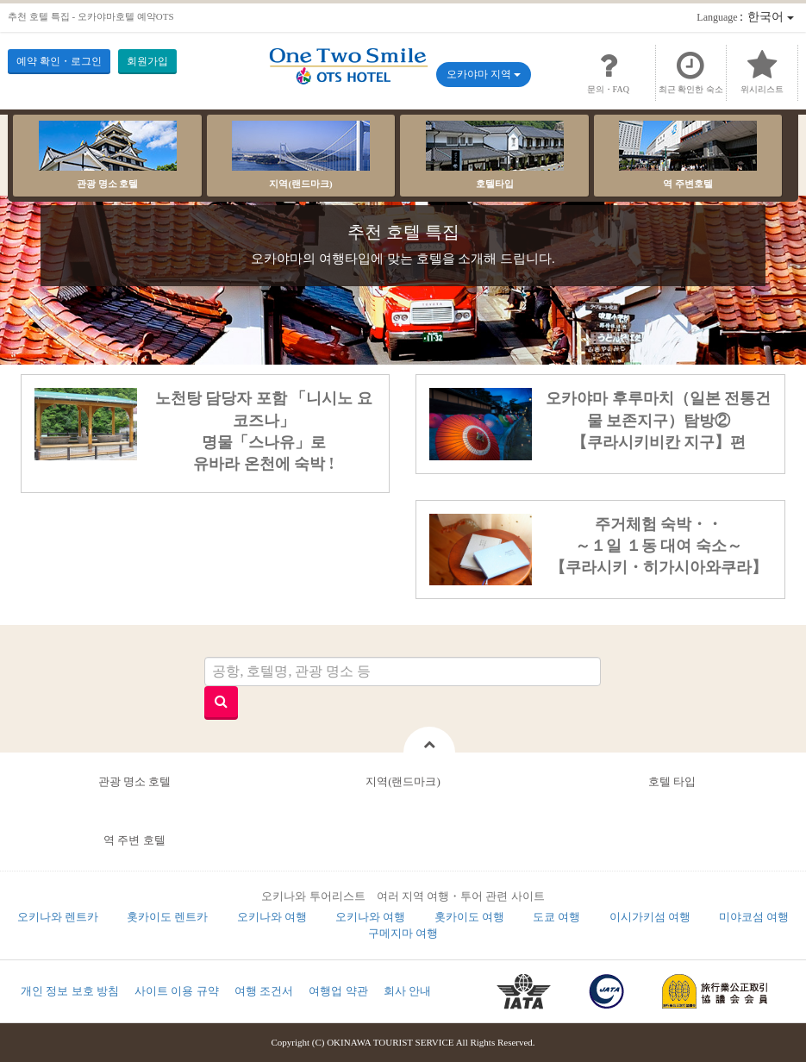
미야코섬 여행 (754, 916)
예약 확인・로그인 (59, 61)
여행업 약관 (338, 990)
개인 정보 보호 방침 (70, 990)
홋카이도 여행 (469, 916)
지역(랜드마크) (301, 155)
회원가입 (147, 61)
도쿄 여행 (556, 916)
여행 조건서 (263, 990)
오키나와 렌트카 (57, 916)
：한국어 (745, 16)
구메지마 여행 (403, 933)
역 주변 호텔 (134, 840)
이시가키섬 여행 (649, 916)
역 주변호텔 (688, 155)
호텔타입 (495, 155)
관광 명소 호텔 (108, 155)
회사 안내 (407, 990)
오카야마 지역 (484, 74)
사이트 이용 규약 (176, 990)
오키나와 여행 (272, 916)
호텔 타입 (672, 781)
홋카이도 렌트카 (167, 916)
